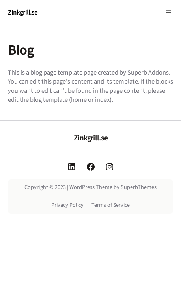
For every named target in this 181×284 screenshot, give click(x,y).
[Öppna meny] (168, 12)
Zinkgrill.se (22, 12)
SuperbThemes (139, 187)
